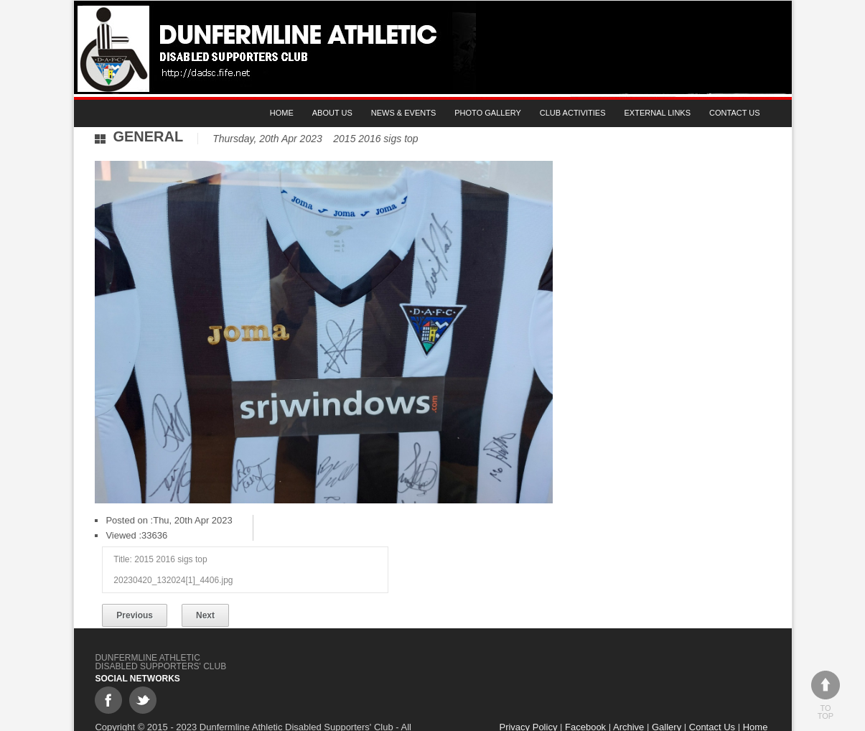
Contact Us (734, 112)
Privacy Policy (531, 698)
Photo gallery (487, 112)
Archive (630, 698)
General (148, 136)
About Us (332, 112)
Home (282, 112)
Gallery (668, 698)
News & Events (403, 112)
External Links (657, 112)
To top (825, 695)
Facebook (587, 698)
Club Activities (573, 112)
